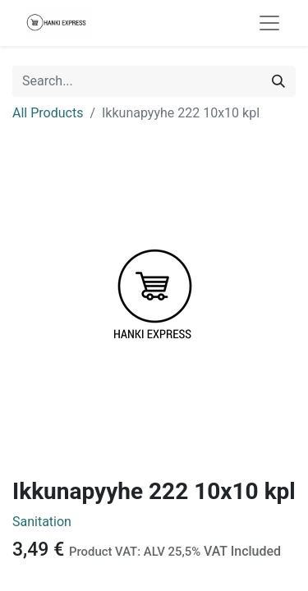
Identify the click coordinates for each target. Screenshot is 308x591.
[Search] (278, 81)
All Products (47, 113)
